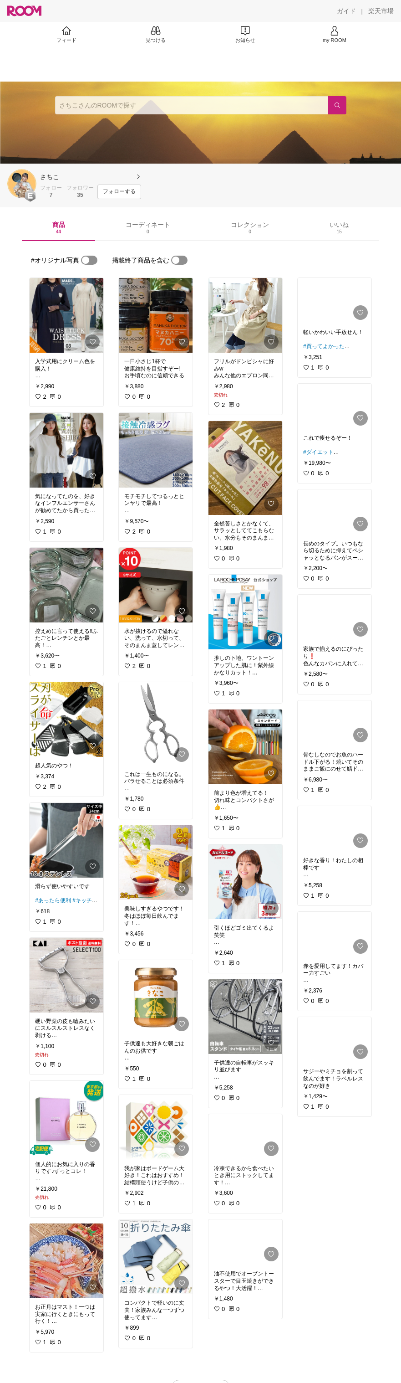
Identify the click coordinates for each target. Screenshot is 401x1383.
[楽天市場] (381, 11)
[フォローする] (119, 192)
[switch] (89, 260)
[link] (66, 315)
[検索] (337, 105)
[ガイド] (346, 11)
